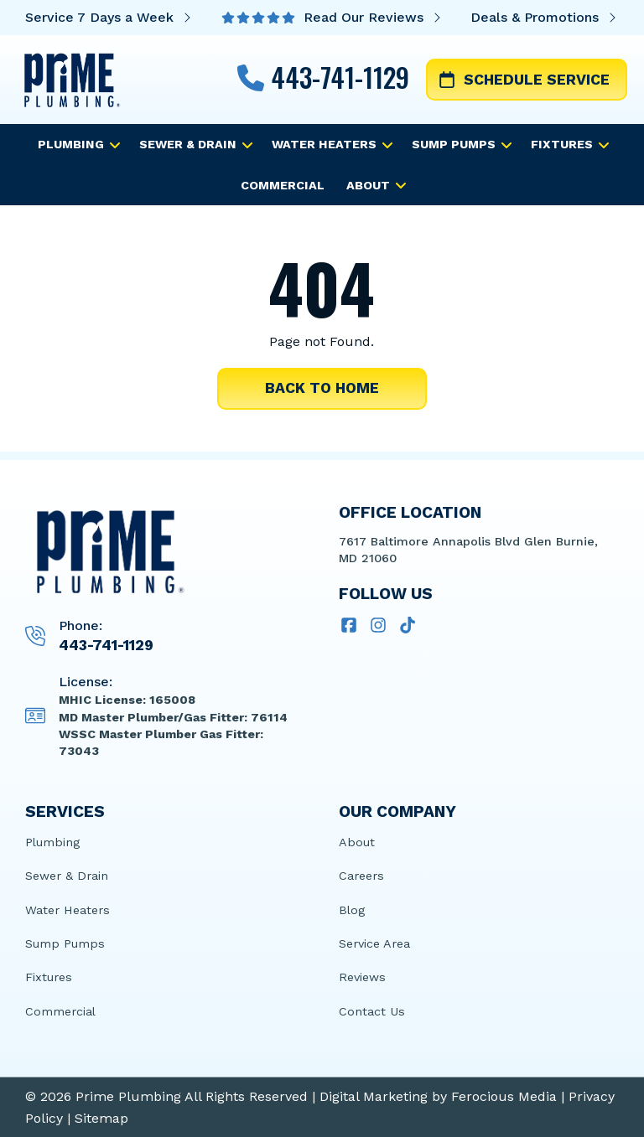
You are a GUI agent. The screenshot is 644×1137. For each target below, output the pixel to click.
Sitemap (101, 1118)
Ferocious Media (504, 1096)
